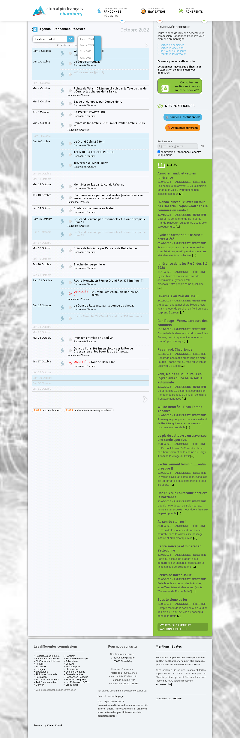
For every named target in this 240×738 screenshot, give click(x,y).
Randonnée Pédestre (46, 39)
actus (171, 165)
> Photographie (72, 666)
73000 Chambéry (123, 661)
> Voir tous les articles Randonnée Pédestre (175, 627)
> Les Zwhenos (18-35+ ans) (79, 682)
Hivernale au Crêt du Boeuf (178, 296)
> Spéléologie (41, 671)
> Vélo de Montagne (74, 671)
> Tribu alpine (71, 661)
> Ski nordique (71, 669)
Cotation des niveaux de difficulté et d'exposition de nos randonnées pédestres (179, 69)
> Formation (40, 677)
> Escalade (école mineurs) (48, 656)
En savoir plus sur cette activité (176, 61)
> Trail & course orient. (46, 682)
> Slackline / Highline (75, 679)
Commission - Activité (115, 12)
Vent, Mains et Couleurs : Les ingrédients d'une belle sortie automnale (180, 378)
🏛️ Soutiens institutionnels (182, 117)
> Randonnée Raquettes (47, 658)
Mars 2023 (86, 51)
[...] (181, 193)
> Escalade (40, 666)
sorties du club (47, 410)
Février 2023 (87, 45)
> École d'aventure (73, 674)
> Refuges (39, 669)
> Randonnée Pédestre (76, 677)
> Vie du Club (71, 684)
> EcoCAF (69, 663)
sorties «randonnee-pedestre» (88, 410)
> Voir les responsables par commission (55, 689)
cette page (118, 696)
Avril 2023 (86, 57)
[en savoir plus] (164, 684)
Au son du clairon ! (172, 522)
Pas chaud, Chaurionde (175, 349)
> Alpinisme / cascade (45, 674)
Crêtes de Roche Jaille (175, 575)
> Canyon (39, 684)
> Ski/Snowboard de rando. (48, 661)
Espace (194, 10)
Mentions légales (169, 646)
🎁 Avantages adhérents (183, 127)
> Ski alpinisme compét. (76, 658)
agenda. (196, 664)
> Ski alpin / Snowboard (46, 679)
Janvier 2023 (87, 39)
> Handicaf (69, 656)
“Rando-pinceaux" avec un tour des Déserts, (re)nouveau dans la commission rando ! (183, 206)
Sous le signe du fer (173, 599)
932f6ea (177, 698)
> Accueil (39, 663)
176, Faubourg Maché (122, 657)
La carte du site (156, 10)
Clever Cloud (54, 725)
